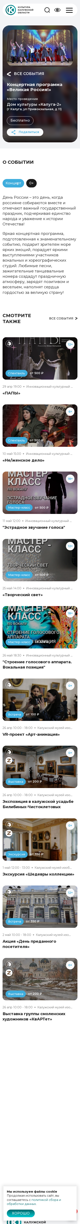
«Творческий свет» (23, 595)
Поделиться (25, 132)
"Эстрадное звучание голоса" (34, 527)
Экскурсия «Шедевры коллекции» (38, 874)
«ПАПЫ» (11, 393)
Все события (25, 74)
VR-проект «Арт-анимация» (31, 734)
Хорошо (21, 1213)
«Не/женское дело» (23, 460)
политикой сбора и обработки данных (34, 1202)
